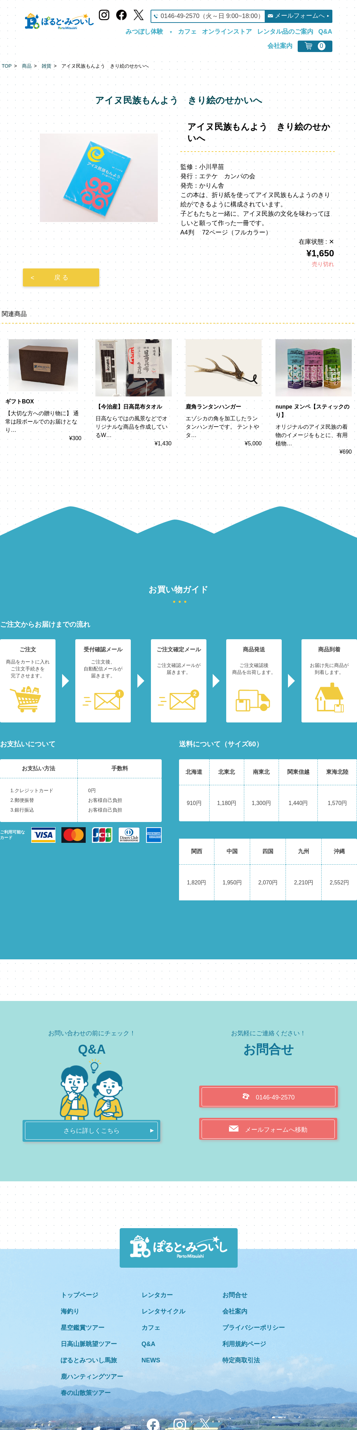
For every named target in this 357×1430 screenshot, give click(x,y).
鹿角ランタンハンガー (213, 407)
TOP (7, 66)
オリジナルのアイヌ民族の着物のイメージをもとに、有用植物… (311, 435)
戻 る (61, 277)
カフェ (187, 31)
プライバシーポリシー (253, 1327)
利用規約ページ (244, 1344)
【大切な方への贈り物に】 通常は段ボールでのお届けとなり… (42, 421)
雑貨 (46, 66)
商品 (27, 66)
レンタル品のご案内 (285, 31)
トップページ (79, 1295)
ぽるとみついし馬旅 (89, 1360)
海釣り (70, 1311)
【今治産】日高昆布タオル (128, 407)
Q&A (325, 31)
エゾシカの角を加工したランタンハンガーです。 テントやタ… (222, 427)
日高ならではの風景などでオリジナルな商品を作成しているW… (131, 427)
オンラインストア (227, 31)
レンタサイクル (163, 1311)
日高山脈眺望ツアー (89, 1344)
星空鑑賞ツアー (82, 1327)
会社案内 (279, 46)
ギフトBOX (19, 401)
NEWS (151, 1360)
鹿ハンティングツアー (92, 1376)
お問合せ (234, 1295)
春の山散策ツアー (86, 1392)
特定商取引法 (241, 1360)
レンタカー (157, 1295)
